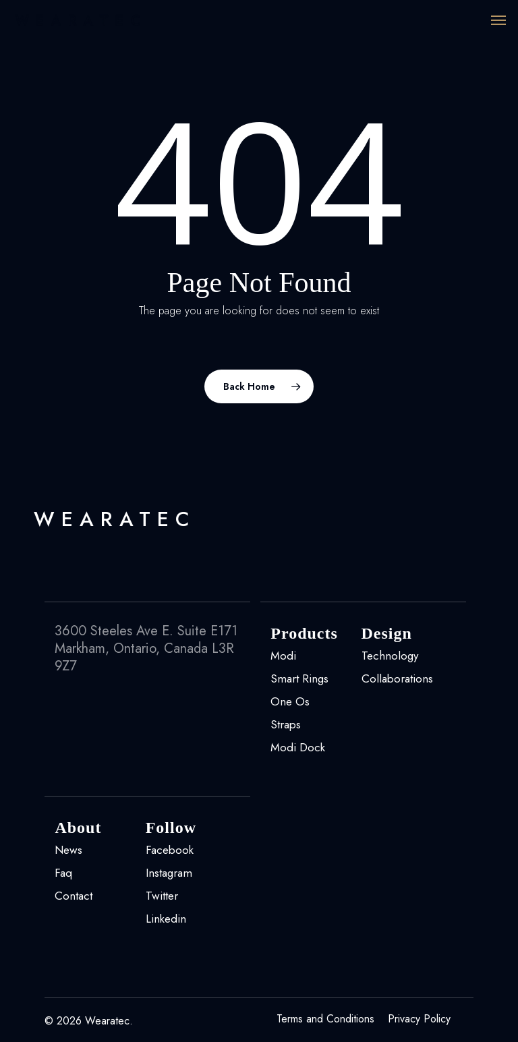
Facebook (170, 850)
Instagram (169, 873)
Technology (390, 655)
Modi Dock (297, 747)
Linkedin (166, 918)
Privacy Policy (419, 1019)
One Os (290, 701)
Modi (283, 655)
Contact (73, 896)
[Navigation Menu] (498, 20)
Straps (285, 724)
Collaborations (397, 678)
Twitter (162, 896)
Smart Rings (299, 678)
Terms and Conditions (325, 1019)
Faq (63, 873)
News (68, 850)
